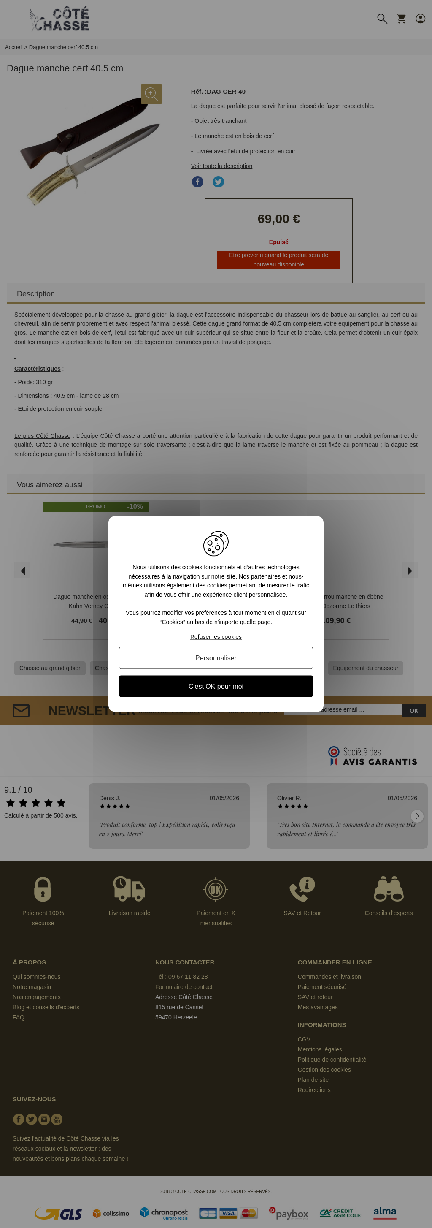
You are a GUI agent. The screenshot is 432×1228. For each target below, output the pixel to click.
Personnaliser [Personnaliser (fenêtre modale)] (216, 657)
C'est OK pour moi (216, 686)
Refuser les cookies (216, 636)
